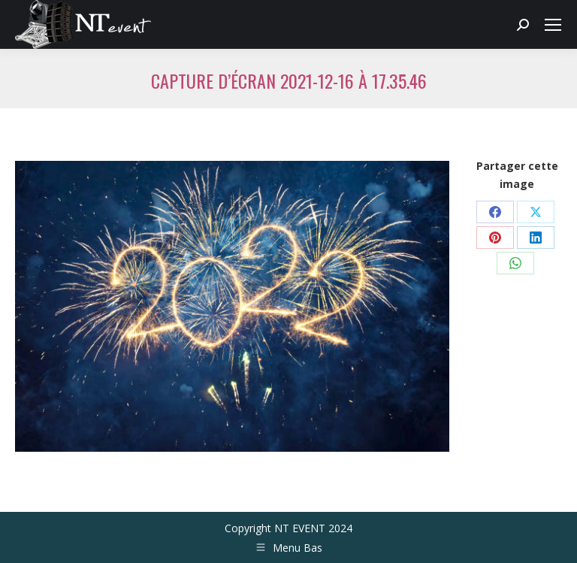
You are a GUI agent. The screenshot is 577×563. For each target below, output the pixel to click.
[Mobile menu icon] (553, 25)
